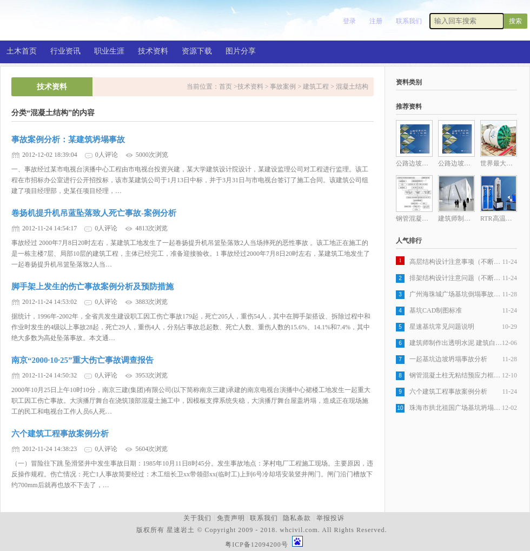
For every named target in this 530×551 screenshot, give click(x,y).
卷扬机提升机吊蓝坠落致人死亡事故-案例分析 (93, 213)
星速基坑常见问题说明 (441, 326)
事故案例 (283, 86)
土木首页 (21, 51)
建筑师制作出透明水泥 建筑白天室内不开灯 (455, 343)
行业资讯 (65, 51)
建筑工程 (316, 86)
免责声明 (231, 518)
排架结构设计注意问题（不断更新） (455, 278)
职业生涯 (109, 51)
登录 (349, 21)
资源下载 (197, 51)
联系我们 (409, 21)
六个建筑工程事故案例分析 (60, 433)
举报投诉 (330, 518)
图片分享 (241, 51)
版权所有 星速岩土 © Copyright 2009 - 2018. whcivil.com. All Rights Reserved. (263, 530)
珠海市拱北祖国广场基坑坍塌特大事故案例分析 (455, 407)
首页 (226, 86)
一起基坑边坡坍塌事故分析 (448, 359)
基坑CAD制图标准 (435, 310)
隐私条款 (297, 518)
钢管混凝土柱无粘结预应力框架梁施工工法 (455, 375)
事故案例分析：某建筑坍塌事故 (68, 139)
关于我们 (197, 518)
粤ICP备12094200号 (256, 544)
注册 (375, 21)
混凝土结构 (352, 86)
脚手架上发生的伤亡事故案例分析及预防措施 (92, 286)
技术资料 (153, 51)
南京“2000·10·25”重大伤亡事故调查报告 (82, 360)
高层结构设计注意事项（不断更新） (455, 261)
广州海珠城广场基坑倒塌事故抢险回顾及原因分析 (455, 294)
